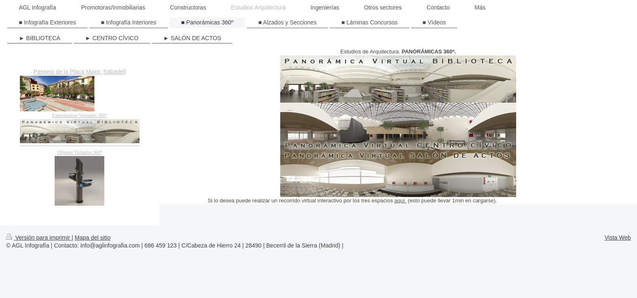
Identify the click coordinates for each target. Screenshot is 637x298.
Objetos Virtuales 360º (79, 152)
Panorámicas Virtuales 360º (79, 115)
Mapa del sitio (93, 237)
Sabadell (114, 71)
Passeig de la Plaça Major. (68, 71)
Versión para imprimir (39, 237)
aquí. (400, 200)
